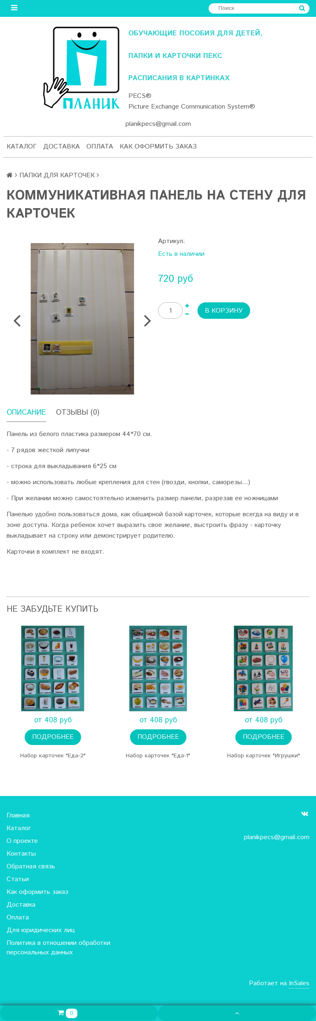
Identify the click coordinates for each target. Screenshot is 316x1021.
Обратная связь (31, 866)
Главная (18, 815)
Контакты (21, 854)
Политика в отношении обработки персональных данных (58, 947)
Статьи (18, 879)
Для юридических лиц (41, 930)
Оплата (99, 146)
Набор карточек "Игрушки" (263, 756)
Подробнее (53, 737)
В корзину (224, 311)
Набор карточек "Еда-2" (53, 756)
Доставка (61, 146)
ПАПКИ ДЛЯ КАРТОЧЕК (57, 175)
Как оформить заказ (158, 146)
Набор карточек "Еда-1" (158, 756)
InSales (299, 983)
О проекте (22, 841)
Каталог (22, 146)
